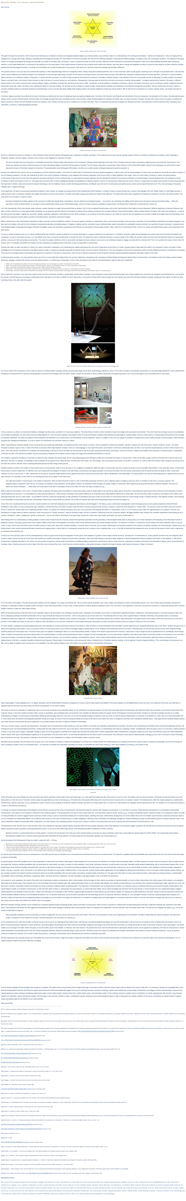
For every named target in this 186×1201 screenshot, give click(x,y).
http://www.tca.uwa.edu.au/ (11, 1062)
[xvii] (22, 522)
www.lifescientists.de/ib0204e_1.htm (16, 1142)
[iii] (49, 175)
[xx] (154, 640)
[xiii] (103, 486)
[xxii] (73, 726)
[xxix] (115, 836)
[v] (164, 178)
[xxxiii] (153, 886)
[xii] (128, 481)
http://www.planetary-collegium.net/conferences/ (20, 1036)
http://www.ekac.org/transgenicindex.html (18, 1053)
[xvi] (24, 507)
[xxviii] (125, 813)
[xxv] (134, 745)
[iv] (110, 175)
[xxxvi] (73, 918)
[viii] (9, 250)
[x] (82, 277)
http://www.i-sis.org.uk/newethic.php (40, 1173)
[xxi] (111, 643)
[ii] (41, 172)
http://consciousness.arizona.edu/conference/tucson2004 (96, 1031)
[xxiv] (109, 745)
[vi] (125, 181)
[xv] (106, 504)
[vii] (156, 204)
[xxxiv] (105, 892)
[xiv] (13, 494)
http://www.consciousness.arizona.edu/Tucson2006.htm (23, 1040)
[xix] (51, 640)
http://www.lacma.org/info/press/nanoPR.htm (18, 1124)
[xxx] (69, 851)
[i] (128, 168)
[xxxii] (136, 886)
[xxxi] (123, 886)
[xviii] (21, 531)
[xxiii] (152, 734)
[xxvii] (68, 800)
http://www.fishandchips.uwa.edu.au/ (16, 1058)
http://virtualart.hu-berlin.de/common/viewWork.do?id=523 (23, 1129)
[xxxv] (173, 907)
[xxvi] (82, 797)
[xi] (24, 371)
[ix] (21, 277)
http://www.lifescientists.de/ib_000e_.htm (17, 1089)
